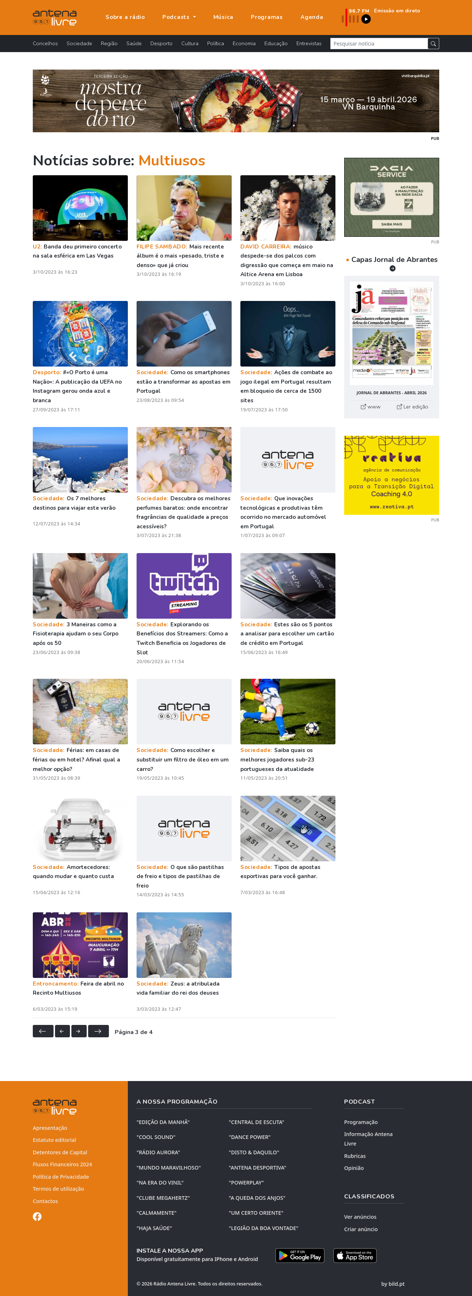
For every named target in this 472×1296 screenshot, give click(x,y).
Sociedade (79, 43)
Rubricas (355, 1155)
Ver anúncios (360, 1216)
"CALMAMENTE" (157, 1212)
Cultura (189, 43)
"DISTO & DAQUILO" (254, 1152)
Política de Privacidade (61, 1176)
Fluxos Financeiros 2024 (62, 1164)
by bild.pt (393, 1283)
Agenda (311, 17)
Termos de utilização (58, 1188)
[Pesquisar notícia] (379, 43)
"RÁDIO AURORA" (158, 1152)
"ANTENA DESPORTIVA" (257, 1167)
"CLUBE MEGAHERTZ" (163, 1197)
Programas (267, 17)
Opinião (354, 1167)
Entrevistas (309, 43)
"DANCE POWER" (250, 1136)
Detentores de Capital (60, 1152)
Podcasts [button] (177, 17)
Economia (244, 43)
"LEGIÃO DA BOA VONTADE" (263, 1228)
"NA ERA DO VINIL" (160, 1182)
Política (215, 43)
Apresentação (50, 1127)
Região (109, 43)
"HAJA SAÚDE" (154, 1228)
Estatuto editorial (54, 1139)
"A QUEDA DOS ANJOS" (257, 1197)
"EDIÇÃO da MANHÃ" (163, 1122)
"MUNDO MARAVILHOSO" (169, 1167)
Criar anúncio (361, 1229)
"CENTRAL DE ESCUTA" (256, 1122)
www (371, 406)
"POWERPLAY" (246, 1182)
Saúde (134, 43)
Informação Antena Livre (368, 1139)
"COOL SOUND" (156, 1136)
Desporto (161, 43)
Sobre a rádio (125, 17)
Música (223, 17)
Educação (276, 43)
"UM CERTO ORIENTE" (256, 1212)
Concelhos (45, 43)
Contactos (45, 1201)
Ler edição (412, 406)
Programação (361, 1122)
